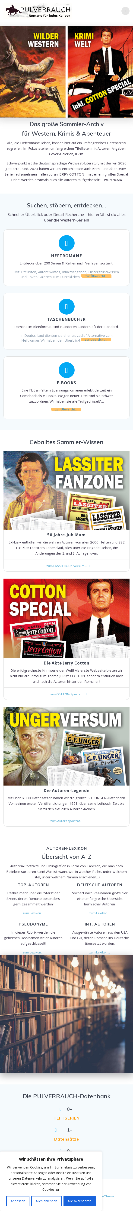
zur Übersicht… (96, 276)
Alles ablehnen (46, 1201)
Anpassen (18, 1201)
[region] (51, 1181)
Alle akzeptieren (79, 1201)
